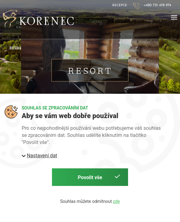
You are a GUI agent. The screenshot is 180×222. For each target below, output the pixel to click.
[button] (174, 17)
